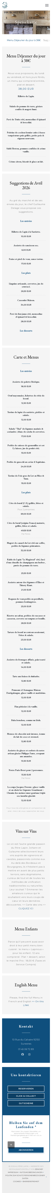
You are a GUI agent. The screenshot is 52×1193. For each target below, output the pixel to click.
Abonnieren (26, 1150)
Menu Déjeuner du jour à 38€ (24, 40)
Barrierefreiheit (31, 1181)
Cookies (18, 1181)
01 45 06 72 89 (26, 1049)
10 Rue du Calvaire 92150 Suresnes (28, 1041)
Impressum (14, 1172)
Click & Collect (26, 1096)
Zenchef (39, 1169)
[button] (47, 5)
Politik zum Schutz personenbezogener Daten (26, 1177)
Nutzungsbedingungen (32, 1172)
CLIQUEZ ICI (26, 908)
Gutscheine (26, 1103)
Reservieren (26, 1088)
